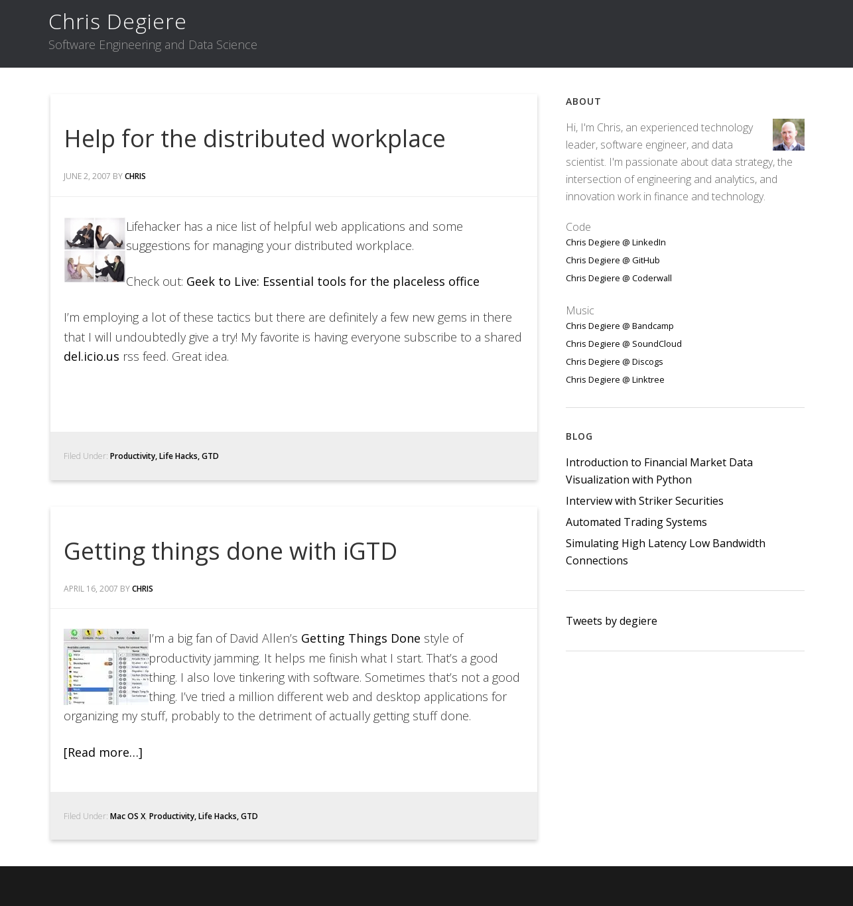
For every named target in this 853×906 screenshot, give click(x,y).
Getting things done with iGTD (230, 551)
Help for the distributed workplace (255, 138)
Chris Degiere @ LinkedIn (616, 242)
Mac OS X (127, 816)
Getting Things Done (361, 638)
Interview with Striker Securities (645, 500)
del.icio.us (91, 356)
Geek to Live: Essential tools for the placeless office (333, 281)
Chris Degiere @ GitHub (613, 260)
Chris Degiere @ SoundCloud (624, 344)
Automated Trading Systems (636, 522)
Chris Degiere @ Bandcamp (620, 326)
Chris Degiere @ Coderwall (619, 278)
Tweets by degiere (611, 621)
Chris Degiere (117, 21)
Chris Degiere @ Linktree (615, 379)
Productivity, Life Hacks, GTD (164, 456)
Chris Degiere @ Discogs (614, 361)
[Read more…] (103, 752)
